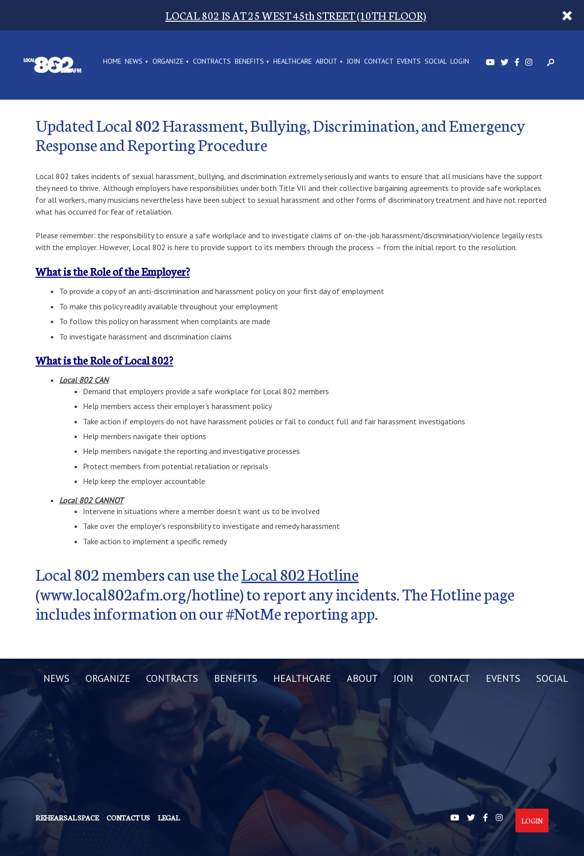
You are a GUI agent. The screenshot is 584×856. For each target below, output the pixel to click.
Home (112, 62)
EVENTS (409, 62)
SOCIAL (436, 62)
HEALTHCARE (292, 62)
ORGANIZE (167, 62)
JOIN (353, 62)
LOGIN (459, 62)
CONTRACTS (212, 62)
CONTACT (379, 62)
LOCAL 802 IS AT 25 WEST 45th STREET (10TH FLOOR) (295, 15)
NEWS (134, 62)
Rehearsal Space (67, 817)
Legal (169, 817)
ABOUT (326, 62)
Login (532, 820)
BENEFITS (249, 62)
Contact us (128, 817)
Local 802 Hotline (300, 573)
